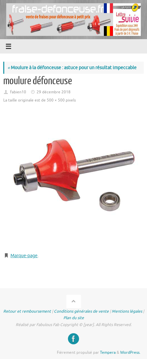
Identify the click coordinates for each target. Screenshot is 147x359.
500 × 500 (56, 100)
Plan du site (73, 317)
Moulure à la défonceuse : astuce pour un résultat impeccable (72, 67)
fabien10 (18, 92)
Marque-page (24, 255)
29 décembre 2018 (54, 92)
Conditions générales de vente (81, 311)
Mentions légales (127, 311)
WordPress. (130, 352)
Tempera (108, 352)
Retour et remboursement (27, 311)
